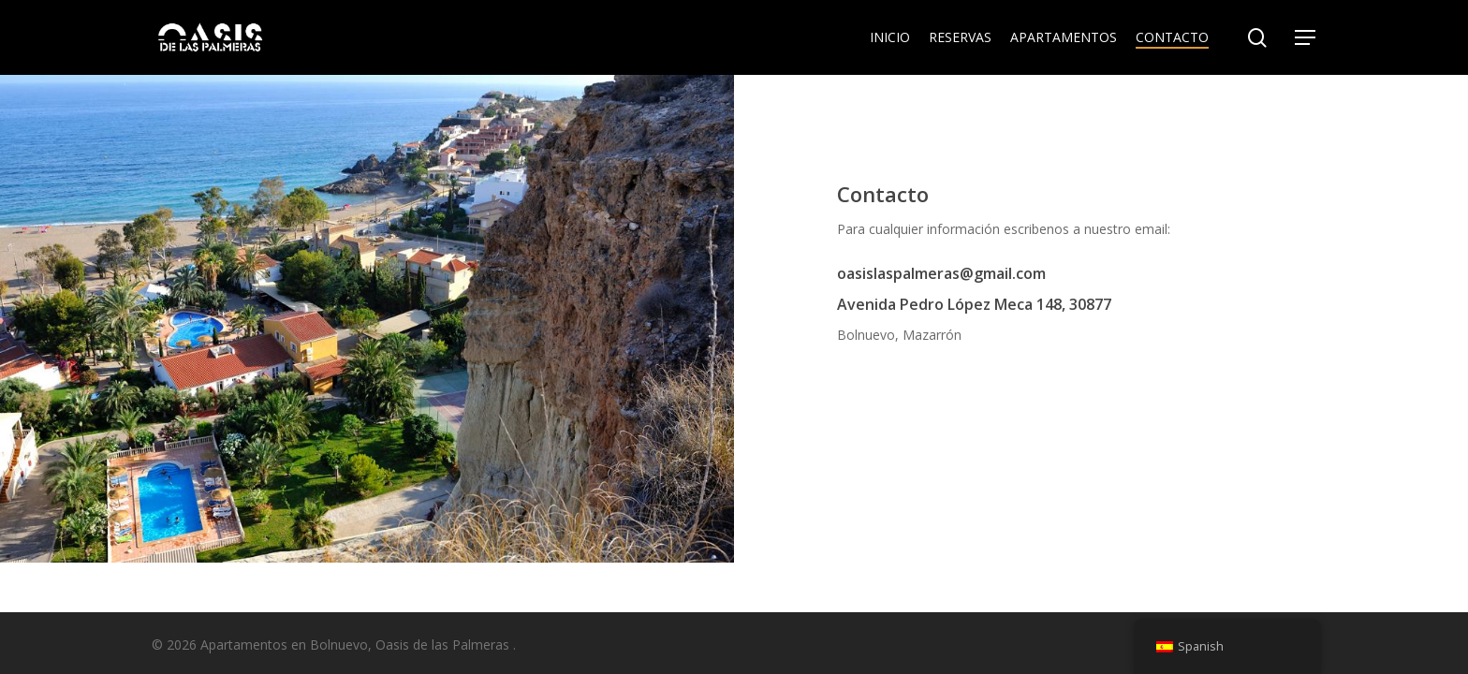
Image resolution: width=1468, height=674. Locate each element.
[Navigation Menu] (1306, 38)
